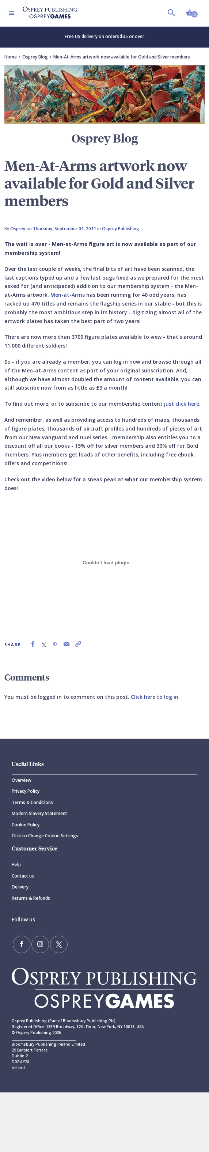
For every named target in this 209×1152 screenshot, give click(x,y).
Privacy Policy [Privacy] (25, 791)
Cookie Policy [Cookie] (25, 825)
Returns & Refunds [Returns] (31, 898)
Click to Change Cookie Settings (45, 836)
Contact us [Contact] (23, 876)
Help (16, 864)
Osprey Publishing (120, 229)
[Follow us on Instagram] (40, 944)
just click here (181, 403)
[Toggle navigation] (11, 13)
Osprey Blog (35, 57)
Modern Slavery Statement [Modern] (39, 813)
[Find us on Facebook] (21, 944)
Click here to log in (154, 696)
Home (10, 57)
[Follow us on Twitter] (59, 944)
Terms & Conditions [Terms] (32, 802)
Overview (21, 780)
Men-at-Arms (67, 294)
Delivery (20, 887)
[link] (33, 644)
